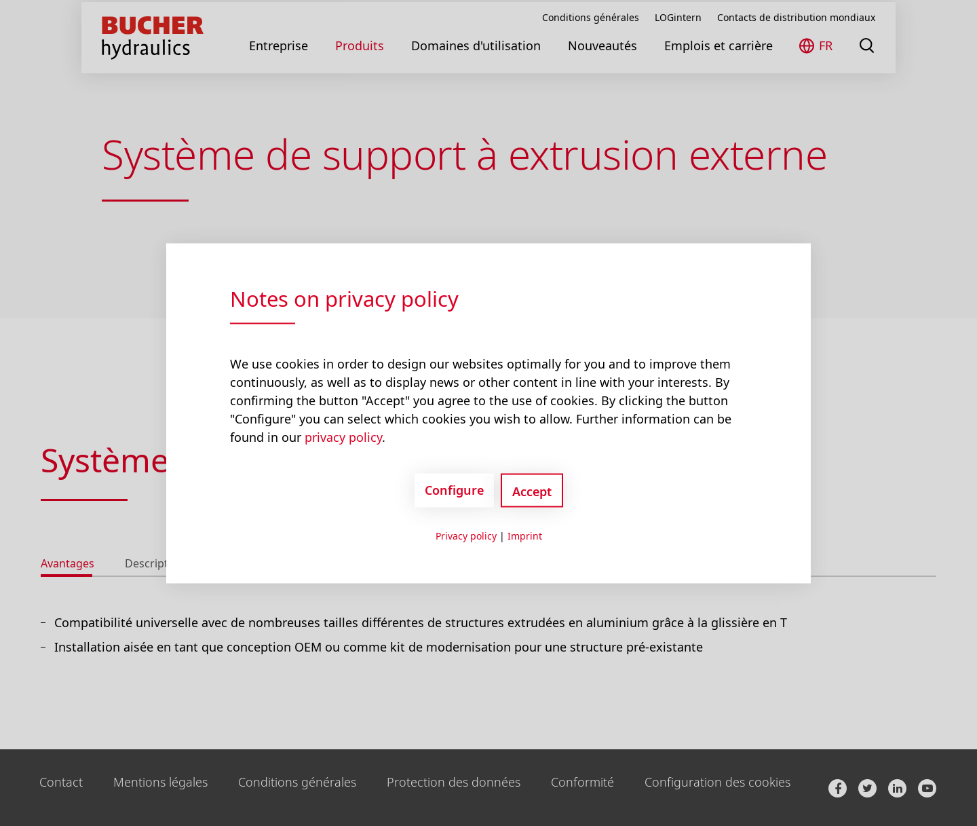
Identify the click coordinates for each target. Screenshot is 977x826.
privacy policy (343, 436)
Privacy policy (466, 535)
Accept (532, 491)
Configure (454, 490)
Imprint (524, 535)
